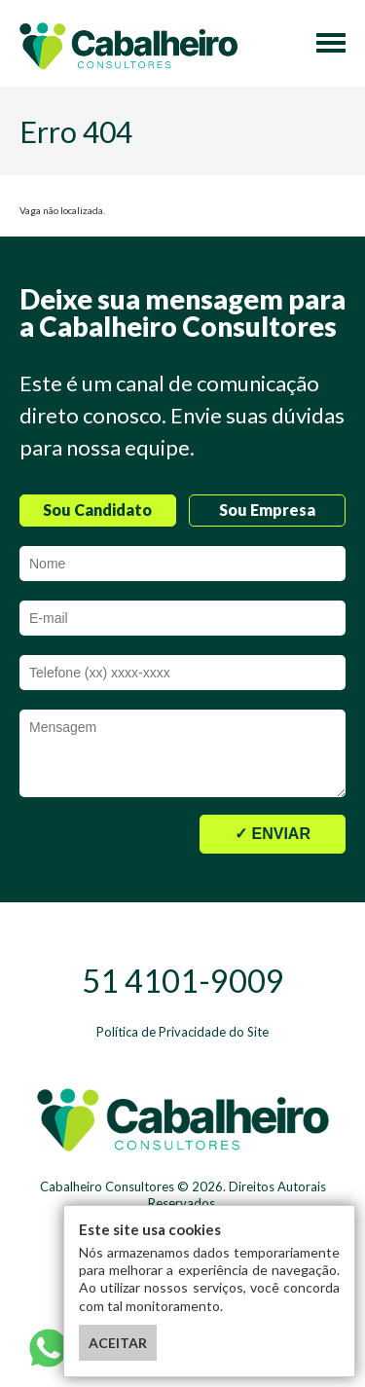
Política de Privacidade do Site (182, 1032)
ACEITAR (118, 1342)
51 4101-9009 (183, 981)
